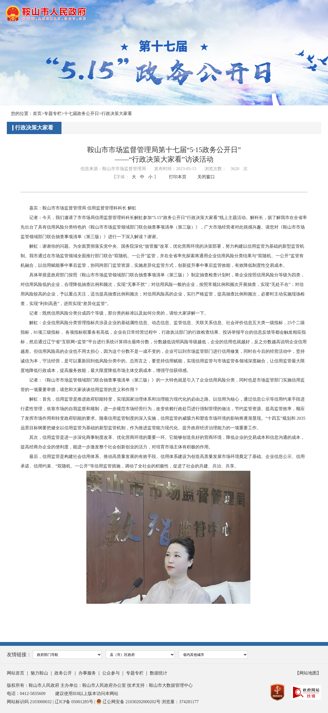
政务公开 (63, 673)
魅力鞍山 (39, 673)
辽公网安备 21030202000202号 (129, 701)
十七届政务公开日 (81, 113)
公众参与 (111, 673)
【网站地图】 (308, 673)
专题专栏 (52, 113)
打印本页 (177, 176)
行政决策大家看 (116, 113)
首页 (37, 113)
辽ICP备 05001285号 (74, 701)
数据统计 (158, 673)
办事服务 (87, 673)
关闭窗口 (206, 176)
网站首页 (15, 673)
